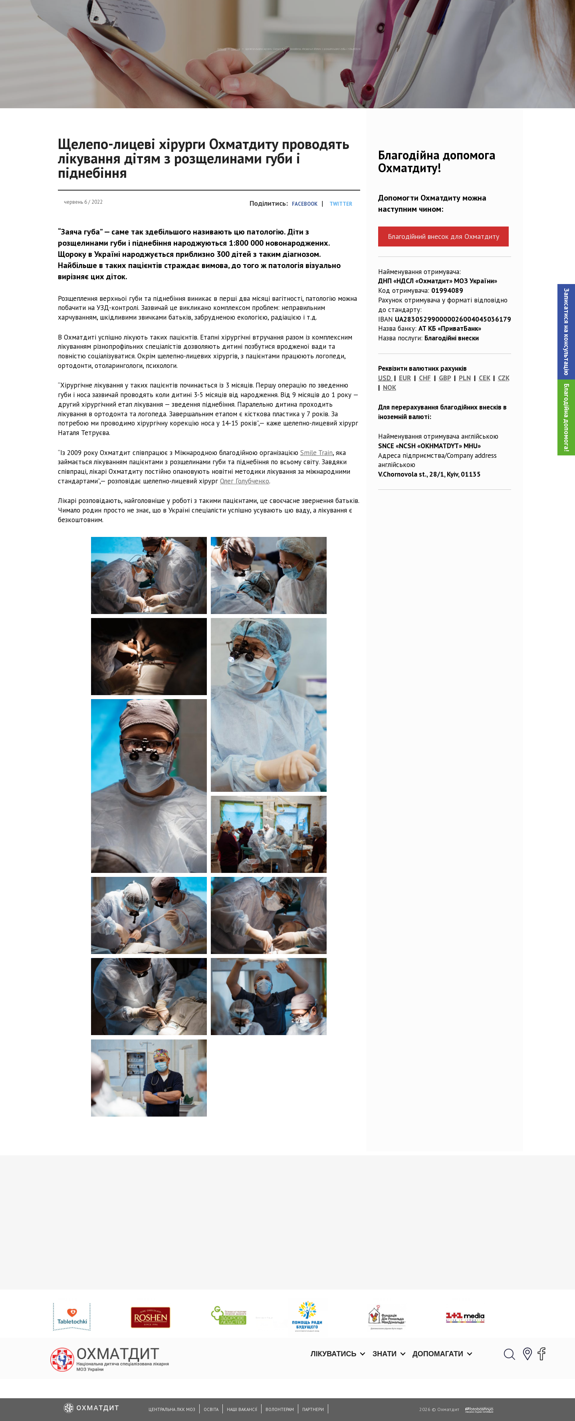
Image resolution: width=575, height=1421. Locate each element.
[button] (566, 332)
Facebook (304, 245)
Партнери (313, 1409)
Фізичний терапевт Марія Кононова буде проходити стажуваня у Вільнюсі (454, 1326)
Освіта (211, 1409)
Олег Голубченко (244, 522)
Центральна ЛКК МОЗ (172, 1409)
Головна (126, 89)
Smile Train (316, 493)
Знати (385, 16)
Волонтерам (280, 1409)
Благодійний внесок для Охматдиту (443, 277)
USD (384, 419)
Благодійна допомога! (566, 417)
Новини (160, 89)
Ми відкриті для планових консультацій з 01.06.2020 (100, 1320)
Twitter (340, 245)
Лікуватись (333, 16)
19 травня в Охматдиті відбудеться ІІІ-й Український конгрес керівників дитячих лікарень (341, 1330)
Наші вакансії (242, 1409)
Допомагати (437, 16)
